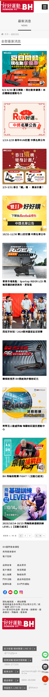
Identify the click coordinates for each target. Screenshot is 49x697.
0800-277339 (12, 664)
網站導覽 (21, 601)
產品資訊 (21, 565)
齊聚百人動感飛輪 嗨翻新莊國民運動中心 (24, 426)
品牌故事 (7, 565)
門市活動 (7, 579)
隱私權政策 (8, 601)
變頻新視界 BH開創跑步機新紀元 (21, 377)
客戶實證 (7, 569)
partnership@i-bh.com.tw (33, 672)
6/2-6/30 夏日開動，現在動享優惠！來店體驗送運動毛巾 (23, 91)
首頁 (6, 34)
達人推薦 (7, 574)
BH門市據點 (23, 583)
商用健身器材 (9, 551)
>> (44, 536)
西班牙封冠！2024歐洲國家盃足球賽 (22, 330)
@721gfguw (11, 652)
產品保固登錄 (23, 579)
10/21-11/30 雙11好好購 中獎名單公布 (24, 233)
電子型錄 (7, 556)
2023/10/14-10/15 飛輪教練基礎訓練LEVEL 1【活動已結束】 (23, 524)
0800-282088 (29, 679)
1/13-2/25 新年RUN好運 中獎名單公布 (24, 138)
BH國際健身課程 (11, 546)
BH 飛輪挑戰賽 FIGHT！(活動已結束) (23, 475)
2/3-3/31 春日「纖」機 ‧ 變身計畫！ (23, 185)
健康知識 (7, 583)
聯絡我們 (21, 574)
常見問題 (21, 569)
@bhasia (33, 687)
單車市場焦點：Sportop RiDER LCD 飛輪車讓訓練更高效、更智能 (24, 282)
